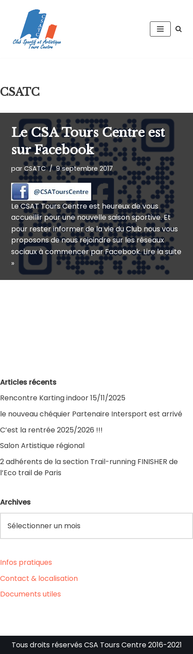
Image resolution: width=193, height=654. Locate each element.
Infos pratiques (26, 562)
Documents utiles (30, 594)
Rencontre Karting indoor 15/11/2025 (62, 398)
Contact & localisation (39, 578)
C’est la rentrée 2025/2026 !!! (51, 430)
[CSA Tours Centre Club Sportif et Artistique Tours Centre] (35, 29)
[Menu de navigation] (160, 29)
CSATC (35, 168)
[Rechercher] (178, 28)
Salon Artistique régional (42, 445)
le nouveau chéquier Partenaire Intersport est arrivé (91, 414)
